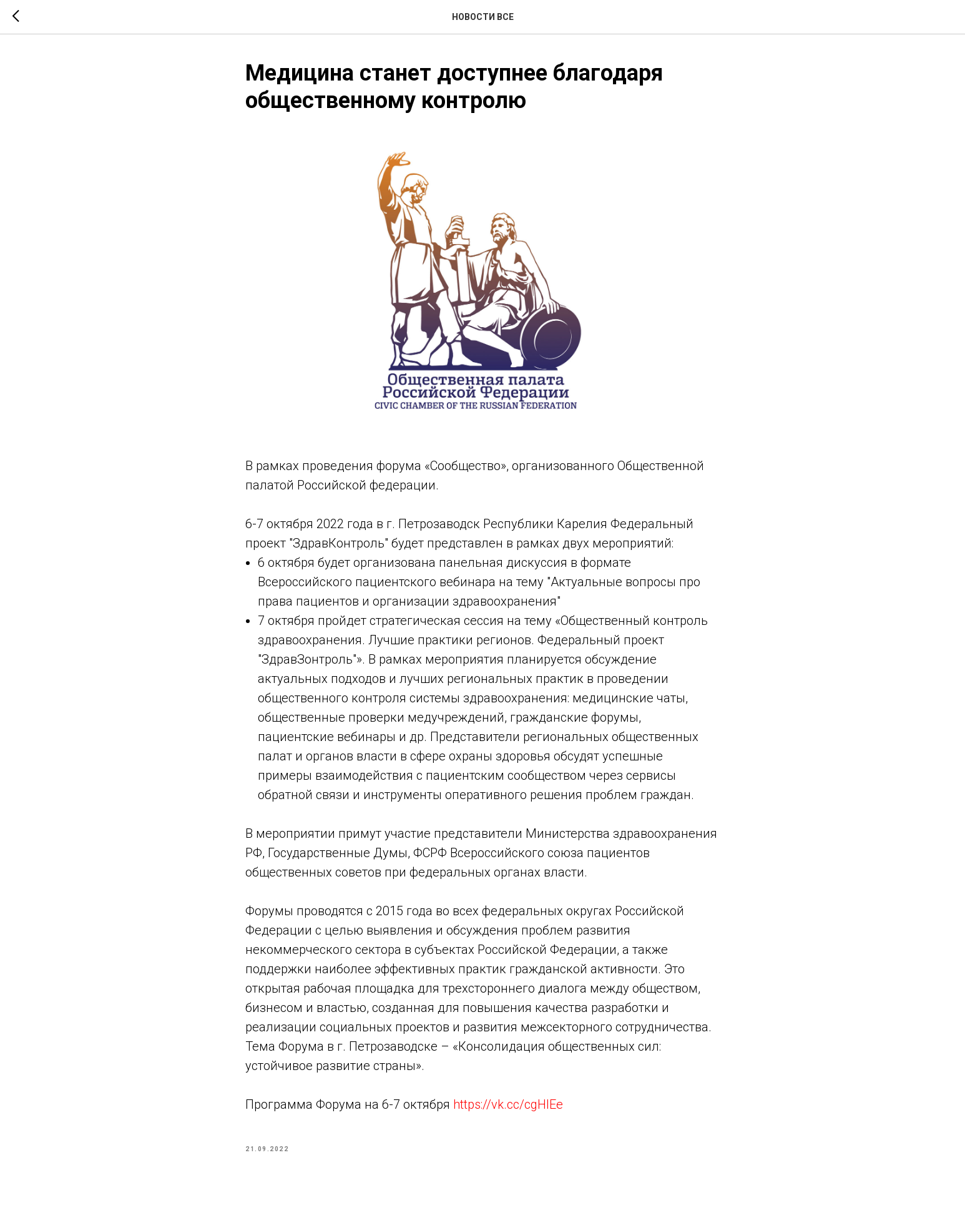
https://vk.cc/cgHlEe (508, 1104)
